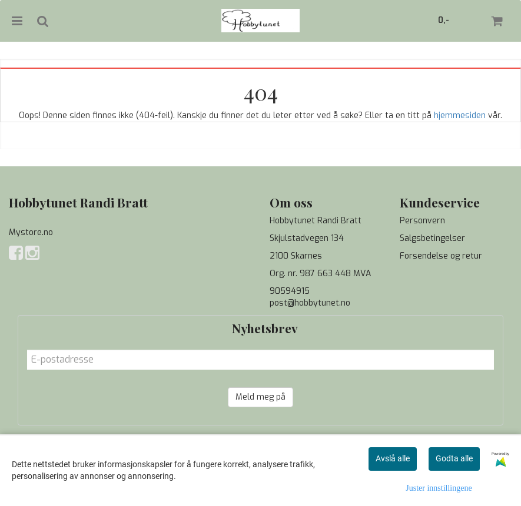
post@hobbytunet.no (310, 303)
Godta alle (454, 458)
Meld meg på (260, 397)
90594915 (290, 291)
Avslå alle (393, 458)
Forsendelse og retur (441, 256)
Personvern (422, 220)
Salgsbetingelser (432, 238)
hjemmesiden (460, 115)
